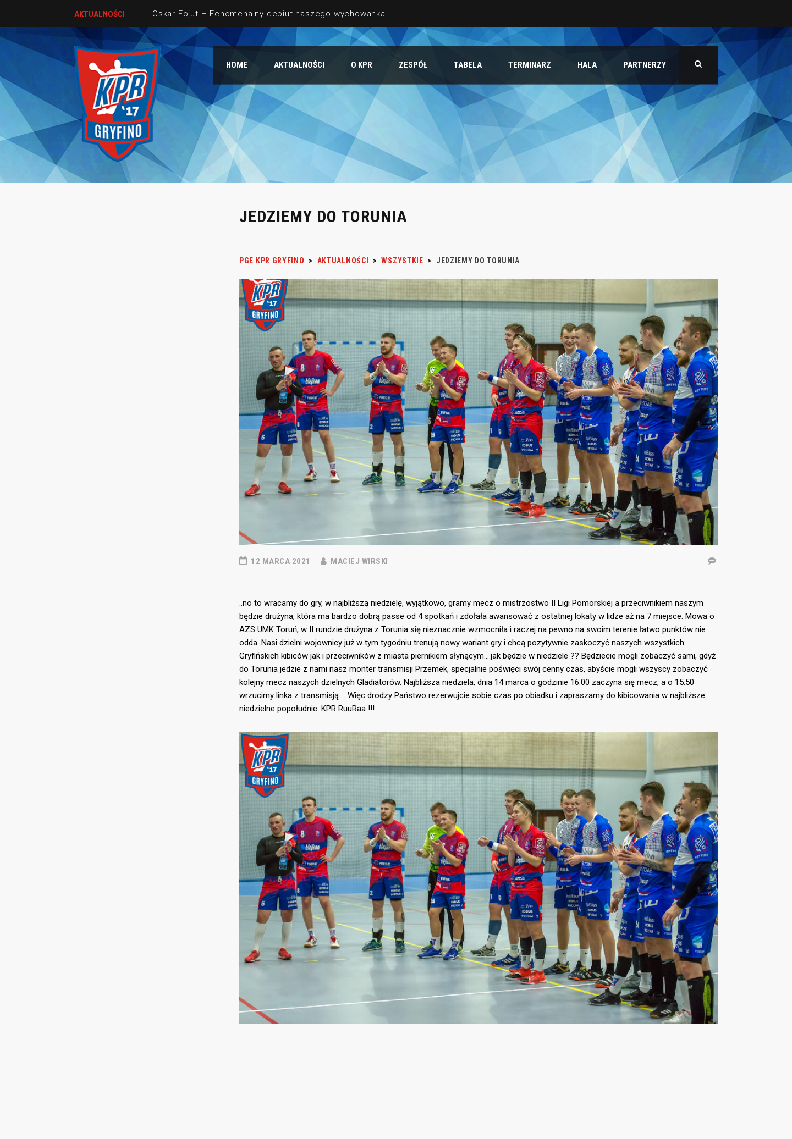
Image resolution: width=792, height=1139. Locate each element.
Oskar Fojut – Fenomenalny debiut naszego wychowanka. (270, 14)
